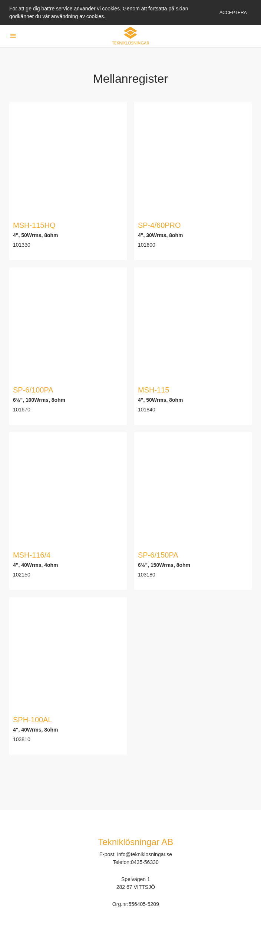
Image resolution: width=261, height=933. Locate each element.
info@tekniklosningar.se (144, 854)
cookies (111, 9)
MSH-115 (153, 390)
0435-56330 (145, 862)
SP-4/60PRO (159, 225)
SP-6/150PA (158, 555)
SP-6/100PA (33, 390)
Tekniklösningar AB (136, 842)
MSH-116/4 (31, 555)
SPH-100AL (32, 720)
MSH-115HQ (34, 225)
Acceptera (233, 12)
